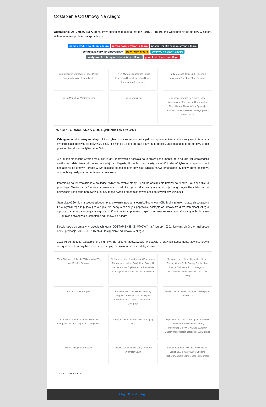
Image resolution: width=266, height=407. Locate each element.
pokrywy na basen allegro (167, 51)
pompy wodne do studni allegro (89, 45)
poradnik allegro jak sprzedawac (103, 51)
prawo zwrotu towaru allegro (130, 45)
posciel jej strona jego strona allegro (174, 45)
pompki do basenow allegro (162, 57)
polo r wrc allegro (137, 51)
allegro (143, 394)
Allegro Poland (128, 394)
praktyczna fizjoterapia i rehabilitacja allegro (114, 57)
